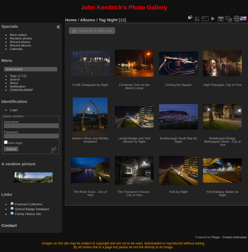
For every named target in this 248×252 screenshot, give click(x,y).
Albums (87, 20)
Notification (18, 86)
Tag (102, 20)
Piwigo (215, 237)
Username (11, 121)
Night (112, 20)
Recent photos (20, 41)
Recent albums (20, 45)
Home (71, 20)
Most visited (18, 34)
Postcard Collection (28, 204)
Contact (9, 225)
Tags (13, 76)
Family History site (28, 214)
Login (14, 110)
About (14, 83)
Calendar (16, 49)
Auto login (13, 143)
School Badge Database (32, 209)
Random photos (21, 38)
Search (15, 79)
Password (11, 132)
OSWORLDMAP (21, 90)
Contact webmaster (234, 237)
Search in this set (95, 30)
